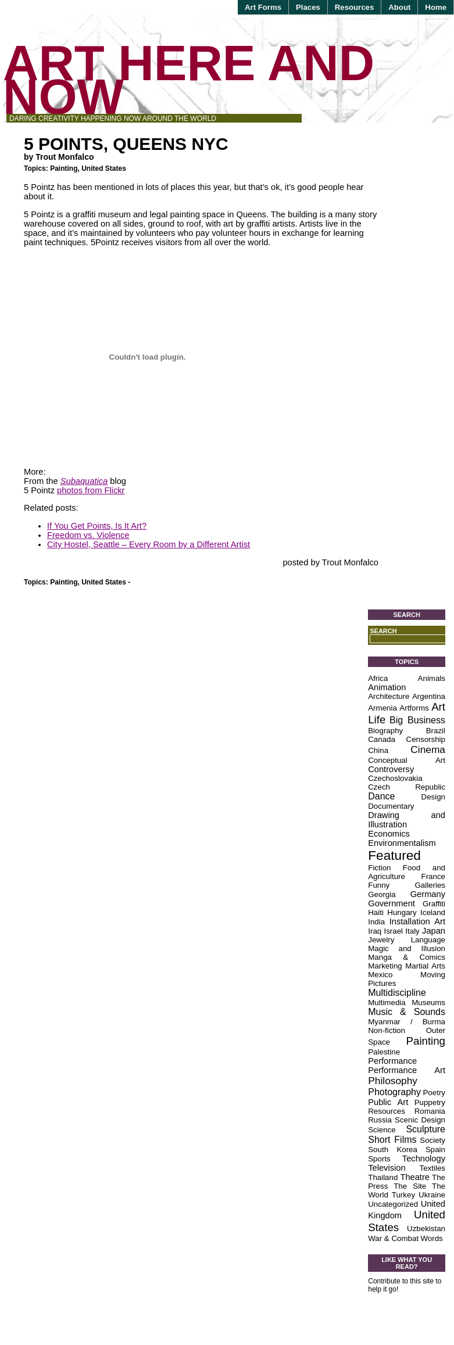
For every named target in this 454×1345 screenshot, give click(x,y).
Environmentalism (401, 843)
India (376, 921)
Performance (392, 1061)
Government (391, 903)
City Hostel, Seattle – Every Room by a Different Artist (148, 544)
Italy (412, 931)
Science (381, 1129)
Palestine (384, 1052)
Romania (429, 1111)
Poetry (434, 1092)
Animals (431, 678)
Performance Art (406, 1070)
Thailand (383, 1177)
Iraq (374, 931)
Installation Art (417, 921)
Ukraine (432, 1194)
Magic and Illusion (406, 948)
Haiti (376, 912)
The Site (410, 1186)
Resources (354, 7)
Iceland (432, 912)
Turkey (403, 1194)
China (378, 750)
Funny (378, 885)
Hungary (401, 912)
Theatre (415, 1177)
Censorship (425, 739)
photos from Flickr (90, 490)
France (433, 876)
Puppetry (429, 1102)
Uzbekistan (426, 1228)
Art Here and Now (188, 79)
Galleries (429, 885)
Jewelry (381, 939)
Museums (428, 1002)
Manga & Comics (406, 957)
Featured (394, 855)
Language (428, 939)
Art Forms (263, 7)
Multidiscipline (397, 993)
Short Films (392, 1140)
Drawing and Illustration (406, 819)
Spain (435, 1149)
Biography (385, 730)
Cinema (427, 749)
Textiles (432, 1168)
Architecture (388, 696)
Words (431, 1238)
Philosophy (392, 1080)
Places (308, 7)
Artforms (413, 708)
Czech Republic (406, 787)
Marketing (385, 966)
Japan (433, 930)
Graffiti (434, 903)
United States (103, 168)
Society (432, 1140)
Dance (381, 796)
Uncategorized (393, 1204)
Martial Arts (425, 966)
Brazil (435, 730)
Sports (379, 1158)
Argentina (428, 696)
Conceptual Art (406, 760)
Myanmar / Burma (406, 1021)
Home (435, 7)
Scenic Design (420, 1120)
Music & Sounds (406, 1012)
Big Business (417, 720)
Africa (378, 678)
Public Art (388, 1102)
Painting (63, 168)
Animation (387, 687)
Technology (423, 1158)
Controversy (391, 769)
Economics (389, 833)
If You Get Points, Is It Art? (96, 525)
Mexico (380, 974)
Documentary (391, 806)
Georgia (381, 894)
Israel (393, 931)
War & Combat (393, 1238)
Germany (427, 894)
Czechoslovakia (395, 778)
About (399, 7)
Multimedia (386, 1002)
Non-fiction (386, 1030)
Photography (394, 1092)
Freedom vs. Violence (88, 535)
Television (386, 1167)
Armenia (382, 708)
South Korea (392, 1149)
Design (433, 796)
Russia (380, 1120)
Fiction (379, 867)
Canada (381, 739)
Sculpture (425, 1129)
